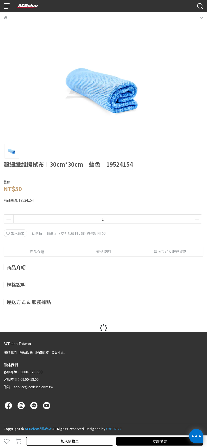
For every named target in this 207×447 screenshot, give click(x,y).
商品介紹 (37, 251)
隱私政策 (26, 352)
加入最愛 (15, 233)
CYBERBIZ (114, 428)
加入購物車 (70, 441)
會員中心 (58, 352)
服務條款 (42, 352)
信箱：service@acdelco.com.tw (28, 386)
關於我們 (10, 352)
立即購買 (159, 441)
